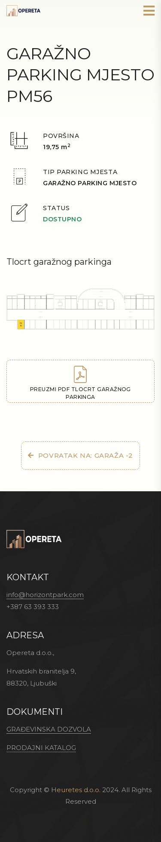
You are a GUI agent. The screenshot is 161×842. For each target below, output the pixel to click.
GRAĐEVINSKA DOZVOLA (48, 729)
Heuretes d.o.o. (75, 790)
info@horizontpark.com (45, 595)
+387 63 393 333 (32, 607)
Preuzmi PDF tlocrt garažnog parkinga (80, 383)
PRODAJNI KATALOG (41, 748)
